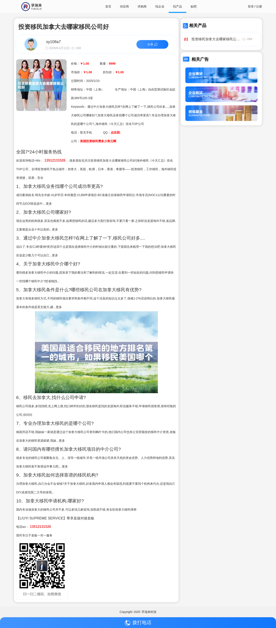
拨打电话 (138, 623)
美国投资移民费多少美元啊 (98, 141)
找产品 (177, 6)
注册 (259, 6)
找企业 (159, 6)
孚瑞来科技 (149, 612)
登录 (251, 6)
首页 (108, 6)
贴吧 (194, 6)
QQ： (112, 132)
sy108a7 (53, 42)
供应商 (124, 6)
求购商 (142, 6)
